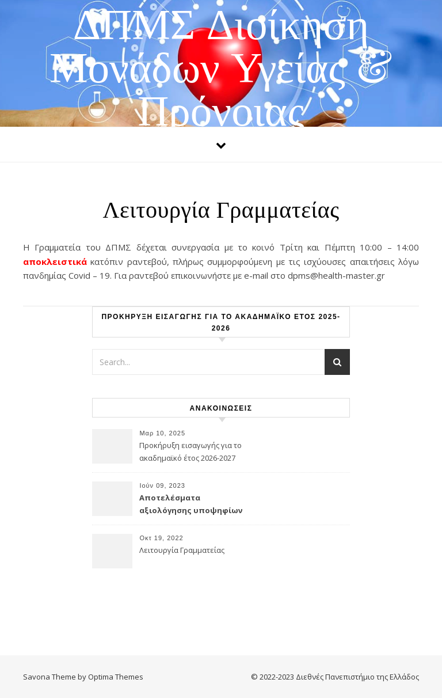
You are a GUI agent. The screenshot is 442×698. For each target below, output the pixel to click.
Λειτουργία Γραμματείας (181, 550)
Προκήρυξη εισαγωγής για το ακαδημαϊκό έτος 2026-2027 (190, 451)
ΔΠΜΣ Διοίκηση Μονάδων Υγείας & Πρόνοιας (221, 65)
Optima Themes (115, 677)
